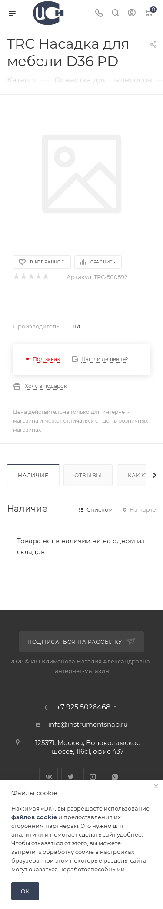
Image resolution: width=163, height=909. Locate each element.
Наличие (33, 475)
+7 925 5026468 (83, 707)
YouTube (92, 777)
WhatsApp (115, 777)
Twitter (70, 777)
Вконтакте (48, 777)
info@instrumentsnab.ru (88, 724)
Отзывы (88, 475)
